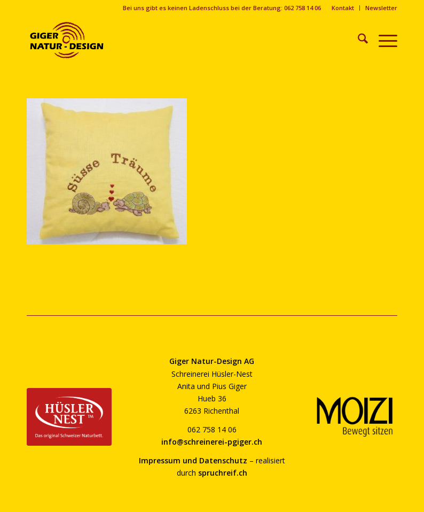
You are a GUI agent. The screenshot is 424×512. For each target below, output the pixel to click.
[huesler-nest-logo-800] (69, 417)
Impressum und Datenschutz (193, 460)
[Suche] (357, 40)
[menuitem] (343, 8)
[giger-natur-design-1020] (67, 40)
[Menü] (382, 40)
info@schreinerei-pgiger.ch (211, 442)
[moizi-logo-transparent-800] (354, 417)
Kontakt (343, 8)
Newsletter (381, 8)
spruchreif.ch (222, 473)
